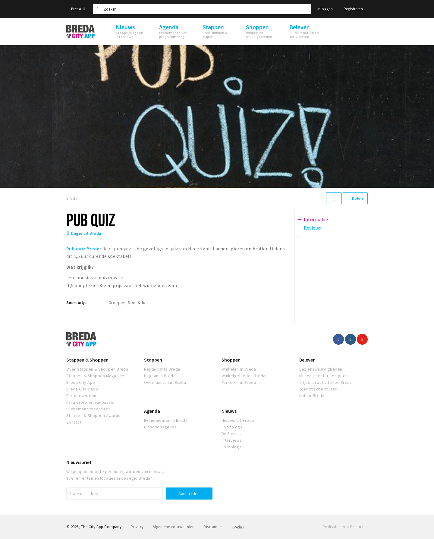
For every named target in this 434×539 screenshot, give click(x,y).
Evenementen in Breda (166, 420)
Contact (73, 422)
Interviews (232, 440)
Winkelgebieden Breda (244, 375)
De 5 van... (231, 433)
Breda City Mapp (82, 389)
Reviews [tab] (312, 228)
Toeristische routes (318, 389)
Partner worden (81, 395)
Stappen (153, 360)
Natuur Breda (312, 395)
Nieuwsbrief (78, 462)
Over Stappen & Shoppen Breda (97, 369)
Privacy (137, 526)
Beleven (307, 360)
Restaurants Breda (162, 369)
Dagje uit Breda (86, 233)
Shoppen (231, 360)
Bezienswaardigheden (320, 369)
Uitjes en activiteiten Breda (325, 382)
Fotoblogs (231, 447)
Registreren (353, 8)
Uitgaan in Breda (160, 375)
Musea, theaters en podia (324, 375)
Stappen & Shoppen (87, 360)
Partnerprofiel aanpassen (91, 402)
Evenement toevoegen (88, 409)
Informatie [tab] (316, 219)
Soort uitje (76, 302)
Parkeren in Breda (239, 382)
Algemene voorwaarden (174, 526)
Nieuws (229, 411)
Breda (78, 8)
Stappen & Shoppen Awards (93, 415)
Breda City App (80, 382)
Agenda (152, 411)
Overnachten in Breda (165, 382)
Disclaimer (212, 526)
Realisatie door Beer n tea (345, 526)
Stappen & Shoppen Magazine (95, 375)
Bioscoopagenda (160, 427)
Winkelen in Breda (239, 369)
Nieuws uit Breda (238, 420)
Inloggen (325, 8)
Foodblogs (232, 427)
